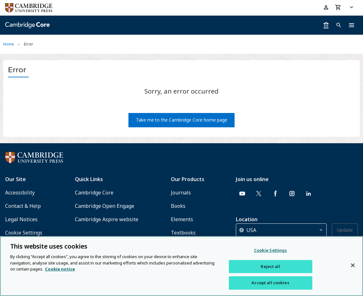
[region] (181, 266)
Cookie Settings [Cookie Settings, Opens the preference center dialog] (270, 250)
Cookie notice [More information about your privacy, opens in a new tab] (60, 269)
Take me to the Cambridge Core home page (181, 120)
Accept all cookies (270, 282)
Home (8, 44)
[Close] (353, 265)
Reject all (270, 266)
